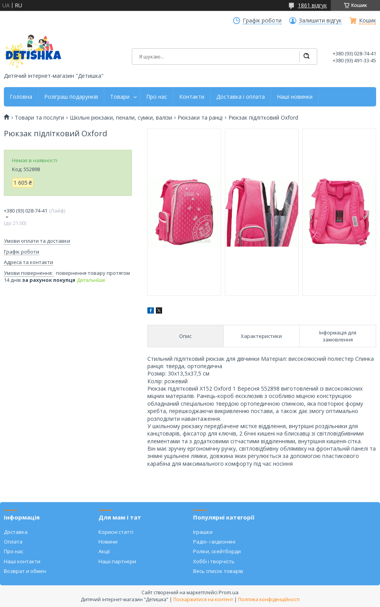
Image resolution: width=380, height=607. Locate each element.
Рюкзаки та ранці (200, 117)
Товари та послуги (39, 117)
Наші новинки (295, 96)
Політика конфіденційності (269, 599)
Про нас (156, 96)
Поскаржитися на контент (203, 599)
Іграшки (202, 531)
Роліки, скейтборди (217, 551)
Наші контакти (22, 561)
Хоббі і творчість (214, 561)
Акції (104, 551)
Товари (120, 96)
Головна (21, 96)
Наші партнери (117, 561)
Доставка (16, 531)
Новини (107, 541)
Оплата (13, 541)
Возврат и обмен (25, 571)
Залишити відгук (320, 20)
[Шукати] (306, 56)
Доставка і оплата (240, 96)
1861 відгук (312, 5)
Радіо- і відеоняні (214, 541)
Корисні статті (115, 531)
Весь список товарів (218, 571)
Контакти (191, 96)
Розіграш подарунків (71, 96)
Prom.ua (228, 592)
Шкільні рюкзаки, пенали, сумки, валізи (121, 117)
